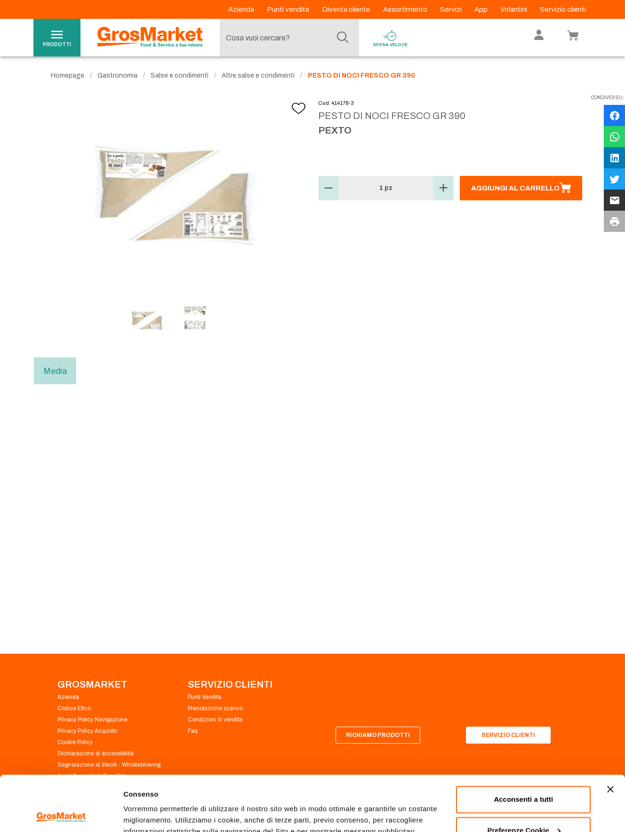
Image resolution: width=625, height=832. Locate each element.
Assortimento (406, 9)
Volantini (514, 9)
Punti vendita (289, 9)
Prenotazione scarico (215, 708)
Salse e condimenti (179, 75)
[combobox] (287, 37)
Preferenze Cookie (154, 813)
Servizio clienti (563, 9)
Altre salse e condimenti (258, 75)
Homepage (67, 75)
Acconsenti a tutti (523, 744)
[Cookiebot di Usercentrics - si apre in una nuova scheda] (61, 814)
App (481, 9)
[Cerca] (342, 37)
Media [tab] (55, 371)
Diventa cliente (347, 9)
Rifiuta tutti (523, 806)
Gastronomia (117, 75)
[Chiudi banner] (610, 734)
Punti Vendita (204, 697)
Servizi (451, 9)
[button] (328, 188)
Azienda (242, 9)
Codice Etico (74, 708)
